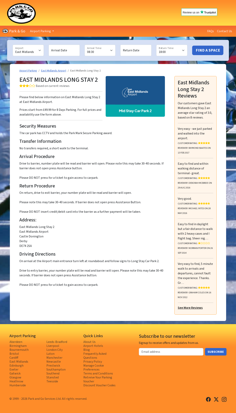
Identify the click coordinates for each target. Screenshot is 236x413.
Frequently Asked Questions (94, 356)
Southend (52, 373)
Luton (50, 354)
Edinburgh (16, 366)
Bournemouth (19, 350)
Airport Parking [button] (41, 31)
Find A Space (208, 50)
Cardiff (13, 358)
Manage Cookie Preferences (93, 368)
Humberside (17, 385)
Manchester (54, 358)
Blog (86, 350)
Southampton (56, 370)
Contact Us (224, 31)
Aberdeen (15, 342)
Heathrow (16, 381)
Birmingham (18, 346)
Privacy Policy (92, 362)
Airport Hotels (93, 346)
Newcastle (53, 362)
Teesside (52, 381)
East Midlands (18, 362)
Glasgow (15, 377)
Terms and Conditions (98, 373)
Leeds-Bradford (56, 342)
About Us (89, 342)
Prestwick (53, 366)
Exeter (13, 370)
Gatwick (15, 373)
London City (54, 350)
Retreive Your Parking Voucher (97, 379)
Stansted (52, 377)
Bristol (14, 354)
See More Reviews (190, 308)
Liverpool (52, 346)
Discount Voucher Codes (99, 385)
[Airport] (28, 50)
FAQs (210, 31)
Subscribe (216, 352)
